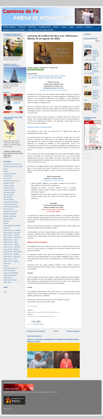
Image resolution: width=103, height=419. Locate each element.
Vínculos (79, 27)
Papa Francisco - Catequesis (12, 230)
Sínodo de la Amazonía (10, 268)
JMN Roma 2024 (8, 199)
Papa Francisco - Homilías (11, 235)
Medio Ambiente (8, 209)
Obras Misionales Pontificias (11, 225)
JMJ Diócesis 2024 (9, 192)
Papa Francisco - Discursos (11, 232)
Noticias (56, 27)
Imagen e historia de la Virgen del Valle (40, 30)
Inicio (56, 331)
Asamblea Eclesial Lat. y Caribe (12, 166)
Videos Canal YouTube (10, 280)
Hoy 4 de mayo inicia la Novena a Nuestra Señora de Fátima (95, 108)
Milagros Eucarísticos (9, 216)
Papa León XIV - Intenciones (12, 256)
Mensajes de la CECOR (10, 211)
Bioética (5, 171)
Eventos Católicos (8, 185)
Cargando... (87, 153)
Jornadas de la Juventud (10, 202)
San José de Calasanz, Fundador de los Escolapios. (46, 78)
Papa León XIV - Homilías (11, 254)
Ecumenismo (7, 178)
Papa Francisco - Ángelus (11, 244)
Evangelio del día (39, 324)
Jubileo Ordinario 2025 (10, 204)
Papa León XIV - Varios (10, 258)
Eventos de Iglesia (9, 27)
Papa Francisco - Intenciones (12, 237)
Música (64, 27)
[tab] (88, 122)
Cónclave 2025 (7, 176)
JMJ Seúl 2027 (7, 197)
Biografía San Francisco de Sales (14, 30)
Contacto (88, 27)
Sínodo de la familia (9, 270)
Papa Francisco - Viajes (10, 242)
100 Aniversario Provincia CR (12, 164)
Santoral (5, 266)
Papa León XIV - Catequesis (11, 247)
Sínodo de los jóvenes (10, 275)
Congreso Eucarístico (9, 173)
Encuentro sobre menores (11, 180)
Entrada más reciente (36, 331)
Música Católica (8, 218)
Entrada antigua (73, 331)
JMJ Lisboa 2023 (8, 195)
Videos (71, 27)
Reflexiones (32, 27)
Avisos (5, 169)
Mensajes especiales (9, 214)
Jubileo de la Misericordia (11, 206)
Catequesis (22, 27)
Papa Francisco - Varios (10, 240)
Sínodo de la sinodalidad (10, 273)
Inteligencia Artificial (9, 190)
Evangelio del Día (45, 27)
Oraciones (6, 228)
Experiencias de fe (8, 188)
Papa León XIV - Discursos (11, 249)
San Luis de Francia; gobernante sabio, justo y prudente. (47, 76)
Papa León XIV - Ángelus (11, 261)
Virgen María (7, 282)
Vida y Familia (7, 277)
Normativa (6, 221)
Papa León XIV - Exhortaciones (12, 251)
